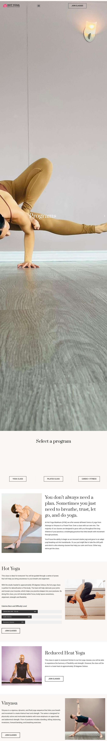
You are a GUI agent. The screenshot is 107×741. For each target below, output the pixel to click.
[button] (38, 6)
